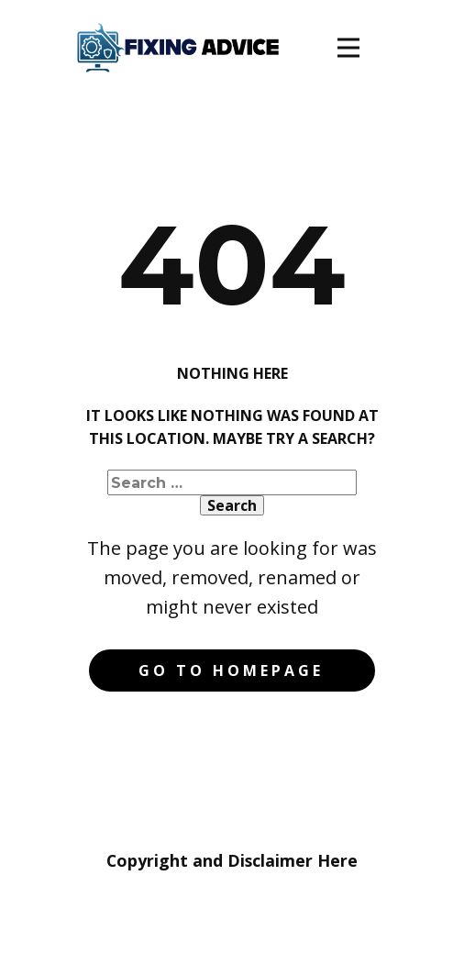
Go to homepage (231, 670)
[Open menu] (348, 47)
